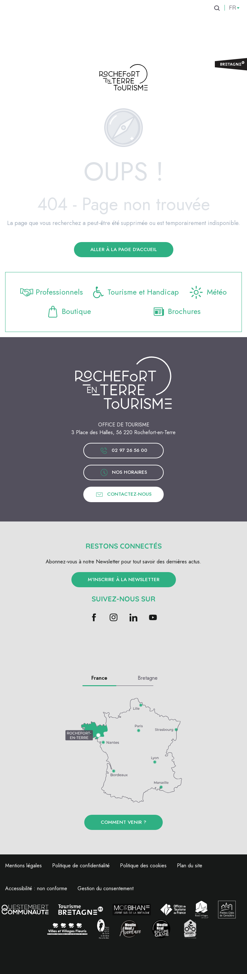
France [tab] (99, 678)
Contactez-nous (123, 494)
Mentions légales (23, 865)
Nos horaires (123, 472)
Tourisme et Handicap (135, 292)
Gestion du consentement (105, 888)
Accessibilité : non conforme (36, 888)
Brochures (176, 311)
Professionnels (51, 292)
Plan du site (189, 865)
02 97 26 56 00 (123, 450)
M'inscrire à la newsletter (124, 579)
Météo (207, 292)
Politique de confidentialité (81, 865)
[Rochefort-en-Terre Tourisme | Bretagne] (123, 78)
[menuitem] (38, 19)
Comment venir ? (123, 822)
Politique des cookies (143, 865)
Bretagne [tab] (148, 678)
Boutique (69, 311)
